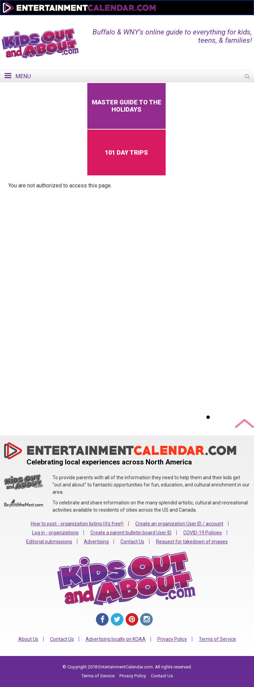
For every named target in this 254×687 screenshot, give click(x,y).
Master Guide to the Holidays (127, 106)
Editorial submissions (49, 541)
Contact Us (132, 541)
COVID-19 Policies (202, 532)
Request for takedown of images (192, 541)
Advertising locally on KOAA (116, 639)
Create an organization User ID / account (179, 523)
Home (133, 19)
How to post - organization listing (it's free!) (77, 523)
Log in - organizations (55, 532)
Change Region (168, 19)
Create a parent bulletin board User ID (131, 532)
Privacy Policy (172, 639)
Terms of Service (217, 639)
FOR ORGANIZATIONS (219, 19)
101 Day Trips (126, 152)
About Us (28, 639)
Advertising (96, 541)
